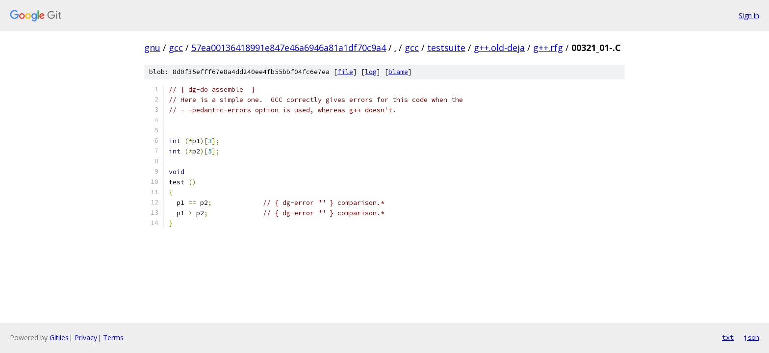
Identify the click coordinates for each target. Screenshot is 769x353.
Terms (113, 337)
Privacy (86, 337)
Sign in (749, 15)
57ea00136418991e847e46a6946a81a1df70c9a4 (288, 47)
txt (728, 337)
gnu (152, 47)
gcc (176, 47)
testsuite (446, 47)
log (371, 72)
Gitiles (59, 337)
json (751, 337)
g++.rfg (548, 47)
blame (398, 72)
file (345, 72)
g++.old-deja (499, 47)
